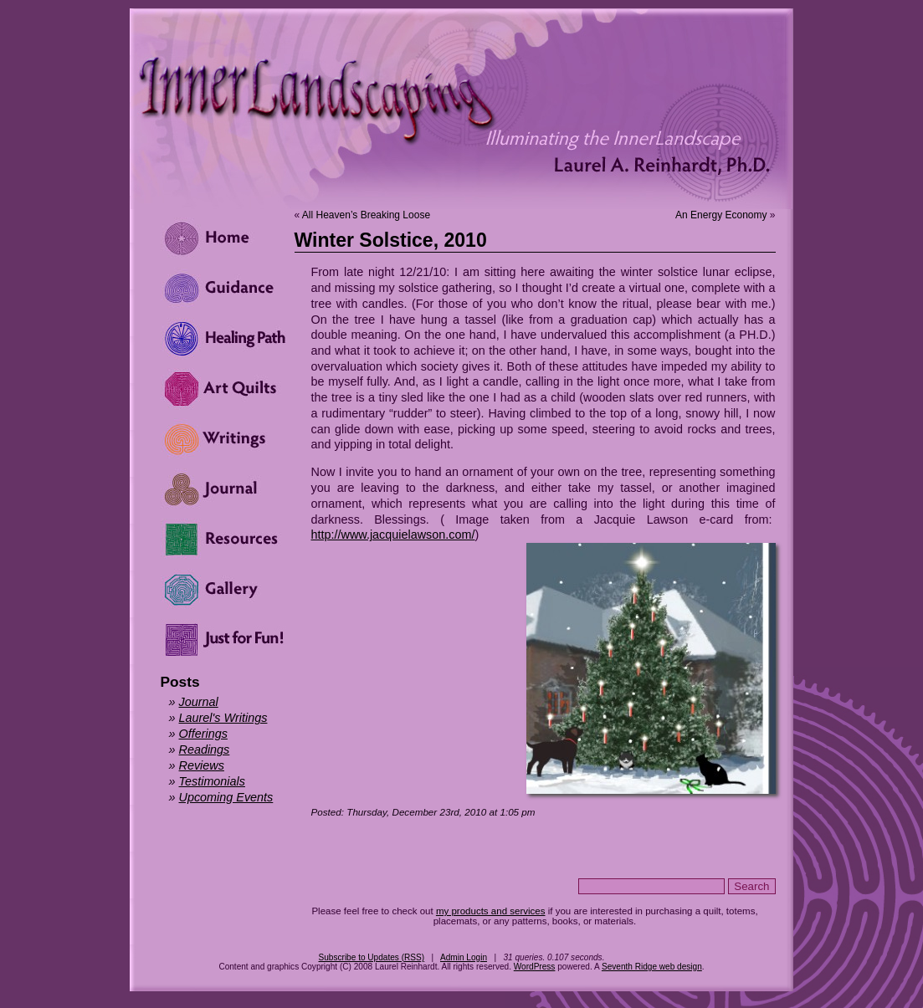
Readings (204, 749)
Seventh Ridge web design (652, 966)
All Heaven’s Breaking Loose (366, 215)
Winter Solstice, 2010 (391, 240)
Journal (198, 702)
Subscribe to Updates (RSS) (372, 957)
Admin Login (463, 957)
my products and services (491, 911)
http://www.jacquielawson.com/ (393, 534)
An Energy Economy (721, 215)
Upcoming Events (226, 797)
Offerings (203, 733)
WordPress (535, 966)
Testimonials (212, 781)
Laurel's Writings (223, 717)
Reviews (201, 765)
